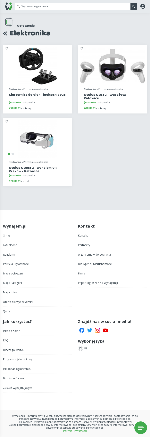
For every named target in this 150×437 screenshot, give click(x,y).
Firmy (81, 273)
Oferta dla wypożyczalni (18, 302)
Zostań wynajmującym (17, 388)
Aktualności (10, 245)
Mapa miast (10, 292)
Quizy (6, 311)
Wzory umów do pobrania (94, 254)
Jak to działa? (11, 331)
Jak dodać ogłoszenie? (17, 369)
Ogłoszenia (26, 26)
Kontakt (83, 235)
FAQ (5, 340)
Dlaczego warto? (13, 350)
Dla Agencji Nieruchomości (95, 264)
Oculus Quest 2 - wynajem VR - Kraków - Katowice (34, 169)
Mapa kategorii (12, 283)
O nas (6, 235)
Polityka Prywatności (16, 264)
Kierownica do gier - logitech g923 (37, 95)
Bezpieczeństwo (13, 378)
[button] (142, 6)
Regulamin (9, 254)
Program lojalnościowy (17, 359)
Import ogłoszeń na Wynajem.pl (98, 283)
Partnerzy (84, 245)
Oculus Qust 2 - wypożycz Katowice (105, 96)
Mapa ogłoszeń (13, 273)
